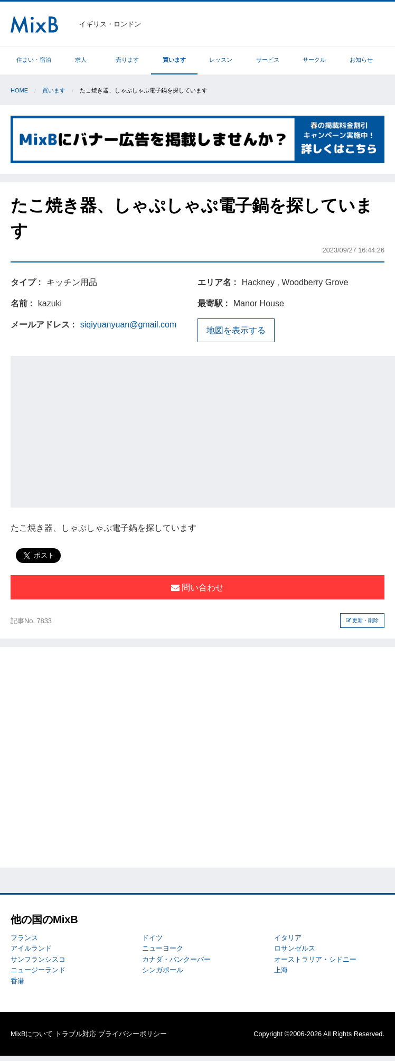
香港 (17, 981)
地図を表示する (236, 330)
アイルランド (31, 948)
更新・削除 (362, 620)
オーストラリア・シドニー (315, 959)
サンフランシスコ (38, 959)
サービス (267, 60)
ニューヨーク (162, 948)
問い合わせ (197, 587)
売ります (127, 60)
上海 (281, 970)
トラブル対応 (75, 1034)
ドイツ (152, 938)
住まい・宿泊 (33, 60)
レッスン (220, 60)
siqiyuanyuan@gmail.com (128, 324)
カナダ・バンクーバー (176, 959)
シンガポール (162, 970)
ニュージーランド (38, 970)
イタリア (288, 938)
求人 (81, 60)
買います (174, 60)
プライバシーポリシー (132, 1034)
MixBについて (32, 1034)
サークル (314, 60)
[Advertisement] (203, 430)
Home (19, 90)
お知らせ (361, 60)
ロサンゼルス (294, 948)
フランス (24, 938)
